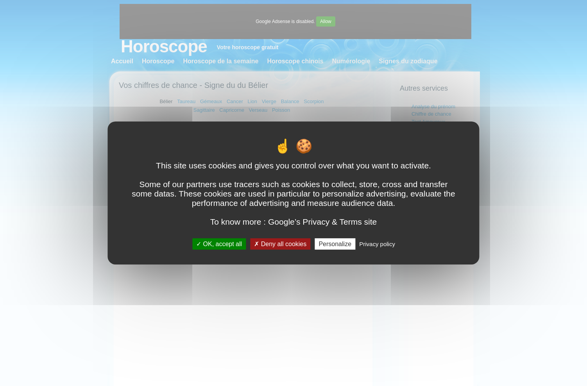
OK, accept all (219, 244)
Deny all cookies (280, 244)
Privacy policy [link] (377, 244)
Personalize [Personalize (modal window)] (335, 244)
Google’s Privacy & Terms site (322, 221)
